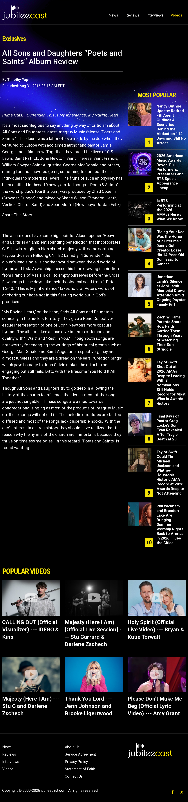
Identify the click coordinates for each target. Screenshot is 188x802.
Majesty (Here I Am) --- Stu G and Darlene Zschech (31, 706)
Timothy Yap (17, 79)
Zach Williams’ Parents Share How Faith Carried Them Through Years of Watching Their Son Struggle (169, 333)
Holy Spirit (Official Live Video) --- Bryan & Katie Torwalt (156, 629)
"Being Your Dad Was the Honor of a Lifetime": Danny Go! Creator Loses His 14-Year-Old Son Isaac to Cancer (171, 248)
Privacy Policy (76, 761)
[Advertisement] (156, 69)
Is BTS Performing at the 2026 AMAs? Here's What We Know (170, 209)
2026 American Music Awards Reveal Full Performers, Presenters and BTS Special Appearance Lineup (170, 172)
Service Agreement (80, 754)
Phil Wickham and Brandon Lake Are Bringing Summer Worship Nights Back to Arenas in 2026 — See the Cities (170, 524)
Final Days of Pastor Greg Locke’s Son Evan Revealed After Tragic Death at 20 (169, 427)
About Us (72, 747)
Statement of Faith (80, 769)
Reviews (132, 15)
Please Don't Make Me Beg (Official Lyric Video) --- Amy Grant (155, 706)
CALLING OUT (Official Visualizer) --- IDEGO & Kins (30, 629)
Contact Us (74, 776)
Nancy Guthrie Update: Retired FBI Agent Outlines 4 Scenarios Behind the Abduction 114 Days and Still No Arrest (171, 124)
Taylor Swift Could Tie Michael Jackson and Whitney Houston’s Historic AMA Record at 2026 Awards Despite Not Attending (170, 472)
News (113, 15)
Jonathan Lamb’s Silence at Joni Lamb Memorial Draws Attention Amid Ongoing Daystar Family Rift (171, 291)
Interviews (155, 15)
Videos (176, 15)
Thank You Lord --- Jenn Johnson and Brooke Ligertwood (88, 706)
